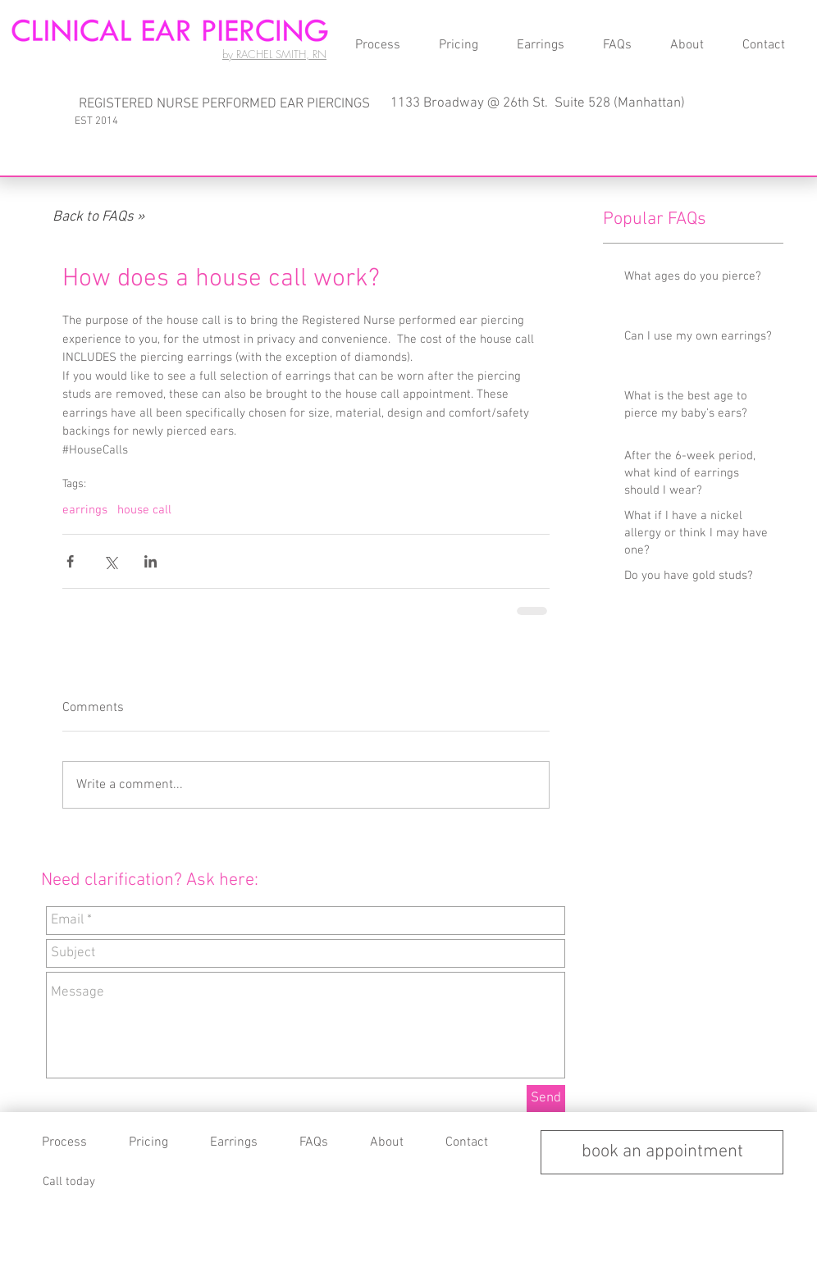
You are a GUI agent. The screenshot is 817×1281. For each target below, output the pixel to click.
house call (144, 510)
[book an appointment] (662, 1152)
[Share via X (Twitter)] (110, 561)
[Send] (546, 1098)
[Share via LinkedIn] (150, 561)
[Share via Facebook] (70, 561)
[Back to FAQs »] (98, 217)
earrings (84, 510)
